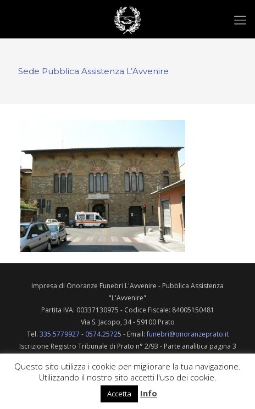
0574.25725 (103, 334)
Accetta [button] (119, 394)
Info (148, 393)
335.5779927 (60, 334)
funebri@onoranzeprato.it (188, 334)
